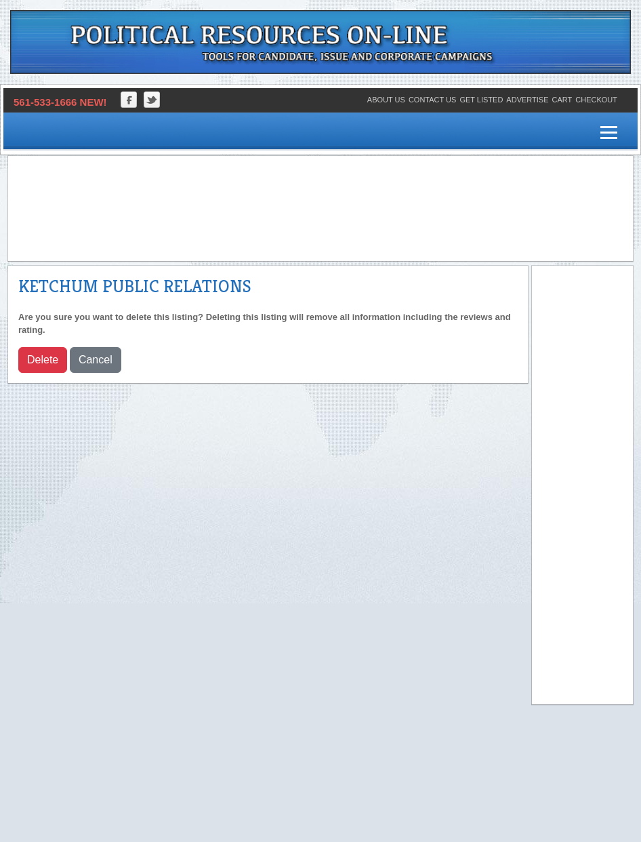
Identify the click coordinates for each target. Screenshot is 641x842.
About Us (386, 100)
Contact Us (433, 100)
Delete (42, 359)
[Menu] (608, 133)
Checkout (596, 100)
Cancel (95, 359)
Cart (562, 100)
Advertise (527, 100)
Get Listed (481, 100)
